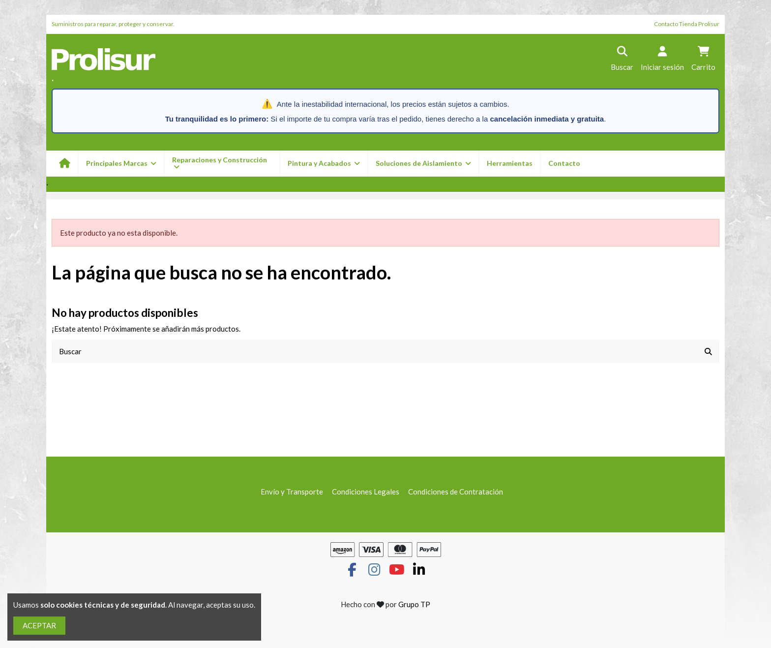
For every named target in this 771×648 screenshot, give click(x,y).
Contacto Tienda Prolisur (686, 24)
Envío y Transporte (292, 491)
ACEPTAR (39, 625)
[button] (323, 164)
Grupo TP (414, 604)
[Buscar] (708, 351)
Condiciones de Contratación (455, 491)
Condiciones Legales (365, 491)
